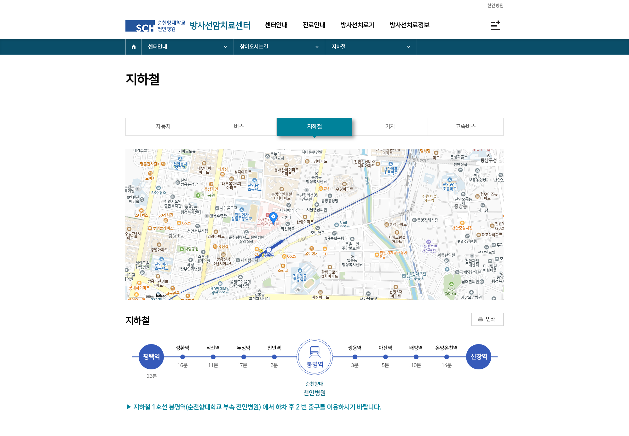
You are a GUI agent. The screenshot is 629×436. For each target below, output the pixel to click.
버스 (239, 126)
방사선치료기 (357, 25)
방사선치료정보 (409, 25)
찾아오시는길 (254, 47)
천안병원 (495, 5)
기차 (390, 126)
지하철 (339, 47)
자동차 (163, 126)
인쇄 (490, 319)
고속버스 (466, 126)
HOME (133, 47)
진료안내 (314, 25)
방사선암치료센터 (220, 26)
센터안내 (276, 25)
